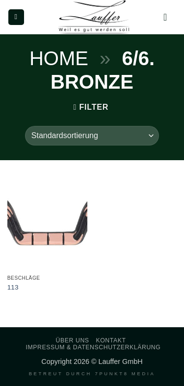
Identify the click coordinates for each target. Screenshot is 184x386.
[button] (16, 17)
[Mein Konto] (168, 17)
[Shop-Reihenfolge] (92, 135)
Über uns (72, 340)
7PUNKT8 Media (125, 373)
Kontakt (111, 340)
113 (13, 287)
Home (58, 58)
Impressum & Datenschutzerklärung (93, 347)
